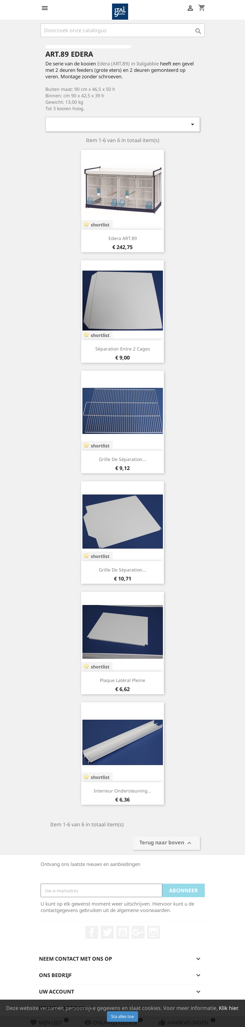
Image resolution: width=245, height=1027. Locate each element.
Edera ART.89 (122, 238)
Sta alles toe (122, 1016)
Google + (138, 932)
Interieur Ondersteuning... (122, 791)
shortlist (100, 225)
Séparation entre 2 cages (122, 349)
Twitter (107, 932)
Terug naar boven (166, 843)
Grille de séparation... (122, 459)
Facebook (91, 932)
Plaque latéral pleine (122, 680)
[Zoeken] (123, 30)
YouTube (122, 932)
